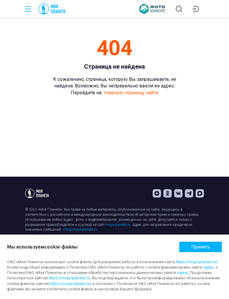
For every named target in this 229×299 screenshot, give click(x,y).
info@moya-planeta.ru (80, 229)
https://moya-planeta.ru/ (197, 262)
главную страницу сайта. (131, 92)
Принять (200, 247)
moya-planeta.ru (118, 225)
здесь (208, 267)
